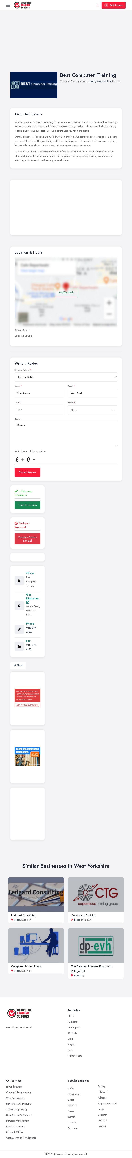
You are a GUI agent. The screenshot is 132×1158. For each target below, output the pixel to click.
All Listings (73, 1021)
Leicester (102, 1114)
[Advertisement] (66, 44)
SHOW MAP (66, 292)
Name (17, 386)
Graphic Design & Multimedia (21, 1138)
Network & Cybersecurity (18, 1103)
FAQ (70, 1050)
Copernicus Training (83, 915)
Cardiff (71, 1117)
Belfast (71, 1088)
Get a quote (74, 1027)
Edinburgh (103, 1092)
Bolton (71, 1099)
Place (70, 402)
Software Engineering (17, 1109)
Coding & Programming (18, 1092)
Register (72, 1044)
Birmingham (74, 1094)
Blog (70, 1038)
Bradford (72, 1105)
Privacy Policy (75, 1056)
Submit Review (27, 472)
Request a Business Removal (27, 538)
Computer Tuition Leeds (26, 966)
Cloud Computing (15, 1126)
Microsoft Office (14, 1132)
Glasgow (102, 1097)
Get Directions (32, 598)
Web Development (15, 1098)
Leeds (92, 81)
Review (18, 418)
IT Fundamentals (14, 1086)
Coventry (72, 1122)
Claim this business (27, 505)
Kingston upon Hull (107, 1103)
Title (17, 402)
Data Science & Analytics (18, 1115)
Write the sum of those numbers (30, 451)
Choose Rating (22, 370)
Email (70, 386)
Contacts (72, 1033)
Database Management (17, 1121)
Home (71, 1016)
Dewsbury (79, 975)
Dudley (101, 1086)
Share (18, 665)
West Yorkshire (104, 81)
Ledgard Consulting (23, 915)
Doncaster (73, 1128)
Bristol (71, 1111)
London (102, 1126)
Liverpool (102, 1120)
